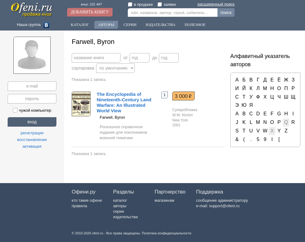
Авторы (106, 24)
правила (79, 206)
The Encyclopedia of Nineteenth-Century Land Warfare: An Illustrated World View (124, 102)
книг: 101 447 (91, 4)
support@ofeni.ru (224, 206)
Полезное (195, 24)
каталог (120, 200)
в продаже (140, 4)
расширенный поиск (216, 4)
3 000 (183, 96)
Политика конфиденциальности (166, 233)
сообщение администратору (222, 200)
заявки (166, 4)
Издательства (161, 24)
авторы (119, 206)
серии (118, 211)
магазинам (164, 200)
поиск (226, 12)
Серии (130, 24)
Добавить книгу (90, 12)
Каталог (80, 24)
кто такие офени (87, 200)
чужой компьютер (32, 110)
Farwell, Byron (112, 117)
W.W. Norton (182, 115)
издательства (125, 217)
